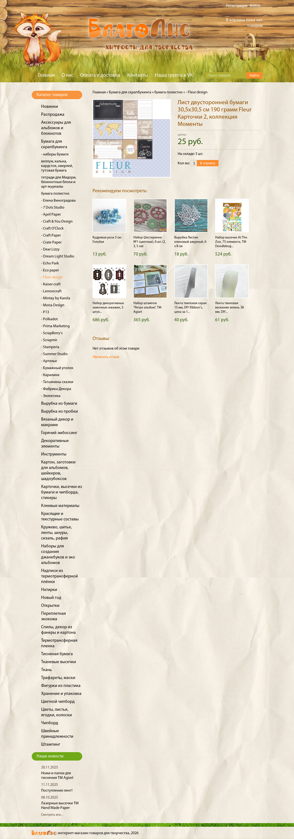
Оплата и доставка (100, 75)
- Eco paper (50, 270)
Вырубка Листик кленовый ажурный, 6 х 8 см (190, 242)
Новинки (49, 106)
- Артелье (49, 361)
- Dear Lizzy (50, 249)
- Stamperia (50, 347)
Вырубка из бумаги (59, 403)
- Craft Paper (51, 235)
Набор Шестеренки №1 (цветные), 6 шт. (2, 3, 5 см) (149, 242)
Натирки (49, 590)
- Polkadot (49, 319)
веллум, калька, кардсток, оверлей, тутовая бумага (57, 166)
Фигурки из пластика (61, 686)
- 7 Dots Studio (52, 208)
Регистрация (236, 6)
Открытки (50, 605)
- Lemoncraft (51, 291)
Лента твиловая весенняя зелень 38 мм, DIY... (229, 307)
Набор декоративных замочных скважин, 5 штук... (108, 307)
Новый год (51, 598)
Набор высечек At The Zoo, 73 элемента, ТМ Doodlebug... (231, 242)
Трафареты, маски (58, 678)
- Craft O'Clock (52, 229)
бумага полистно (55, 194)
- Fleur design (52, 277)
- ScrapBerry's (52, 333)
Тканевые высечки (58, 662)
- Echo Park (50, 263)
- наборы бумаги (55, 154)
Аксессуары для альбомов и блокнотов (56, 128)
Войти (255, 6)
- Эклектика (51, 396)
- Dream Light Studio (57, 256)
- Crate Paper (51, 242)
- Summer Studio (54, 354)
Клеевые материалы (60, 506)
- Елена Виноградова (58, 201)
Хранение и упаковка (61, 694)
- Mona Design (52, 305)
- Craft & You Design (57, 222)
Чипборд (49, 723)
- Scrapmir (49, 340)
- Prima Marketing (55, 326)
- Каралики (50, 375)
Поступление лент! (57, 791)
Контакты (137, 75)
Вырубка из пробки (59, 411)
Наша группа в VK (174, 75)
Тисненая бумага (57, 654)
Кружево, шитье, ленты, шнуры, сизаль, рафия (56, 533)
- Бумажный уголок (57, 368)
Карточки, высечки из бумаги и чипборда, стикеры (61, 492)
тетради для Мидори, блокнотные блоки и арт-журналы (58, 182)
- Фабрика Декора (56, 389)
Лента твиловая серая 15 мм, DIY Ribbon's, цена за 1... (190, 307)
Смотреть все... (52, 815)
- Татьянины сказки (57, 382)
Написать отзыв (106, 357)
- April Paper (51, 215)
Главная (46, 75)
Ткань (46, 670)
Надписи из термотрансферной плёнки (59, 576)
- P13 (45, 312)
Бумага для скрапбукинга (130, 92)
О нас (67, 75)
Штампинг (50, 744)
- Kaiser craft (51, 284)
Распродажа (52, 114)
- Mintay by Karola (55, 298)
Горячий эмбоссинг (59, 433)
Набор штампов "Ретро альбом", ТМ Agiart (147, 307)
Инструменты (53, 454)
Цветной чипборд (58, 701)
